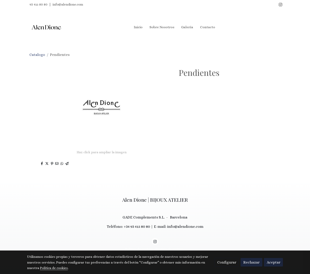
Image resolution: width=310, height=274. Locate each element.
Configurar (226, 262)
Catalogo (37, 55)
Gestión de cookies (169, 249)
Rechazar (251, 262)
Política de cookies (139, 249)
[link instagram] (280, 4)
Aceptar (273, 262)
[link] (46, 27)
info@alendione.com (68, 4)
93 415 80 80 (38, 4)
